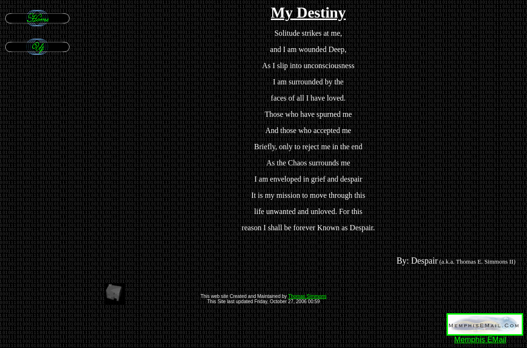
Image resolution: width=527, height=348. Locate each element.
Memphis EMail (480, 340)
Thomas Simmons (307, 296)
